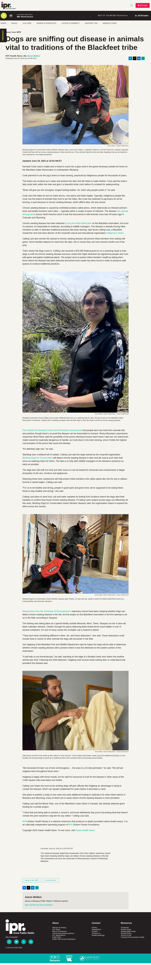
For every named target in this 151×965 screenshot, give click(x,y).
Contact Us (96, 935)
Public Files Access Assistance (64, 941)
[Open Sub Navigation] (8, 25)
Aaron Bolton (33, 58)
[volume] (11, 17)
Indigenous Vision (114, 235)
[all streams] (141, 17)
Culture (27, 25)
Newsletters (110, 25)
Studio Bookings (98, 937)
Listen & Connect (70, 25)
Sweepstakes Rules (128, 933)
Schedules (125, 929)
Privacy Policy (126, 935)
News (3, 25)
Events (94, 929)
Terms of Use (126, 937)
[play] (4, 17)
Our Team (56, 931)
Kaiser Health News (85, 832)
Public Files (56, 939)
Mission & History (59, 929)
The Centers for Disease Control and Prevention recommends (52, 432)
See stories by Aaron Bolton (39, 906)
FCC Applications (58, 937)
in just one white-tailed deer (78, 225)
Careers (95, 933)
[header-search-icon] (132, 6)
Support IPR (91, 25)
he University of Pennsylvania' (55, 613)
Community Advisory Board (63, 935)
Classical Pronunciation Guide (132, 939)
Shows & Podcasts (46, 25)
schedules (3, 37)
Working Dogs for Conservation (37, 459)
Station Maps (126, 931)
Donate (144, 6)
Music (14, 25)
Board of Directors (59, 933)
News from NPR (13, 34)
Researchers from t (31, 613)
